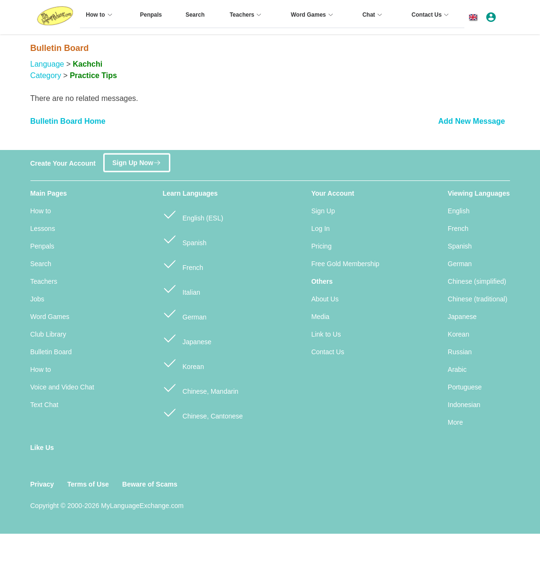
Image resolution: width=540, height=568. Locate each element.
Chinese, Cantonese (203, 412)
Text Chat (44, 405)
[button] (474, 17)
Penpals (42, 246)
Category (45, 75)
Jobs (37, 299)
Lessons (42, 228)
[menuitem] (100, 18)
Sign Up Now (136, 160)
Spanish (184, 239)
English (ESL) (193, 214)
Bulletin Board (51, 352)
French (183, 263)
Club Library (48, 334)
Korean (183, 362)
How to (40, 211)
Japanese (187, 338)
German (184, 313)
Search (40, 264)
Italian (181, 288)
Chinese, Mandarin (200, 387)
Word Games (49, 316)
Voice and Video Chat (62, 387)
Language (47, 64)
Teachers (44, 281)
